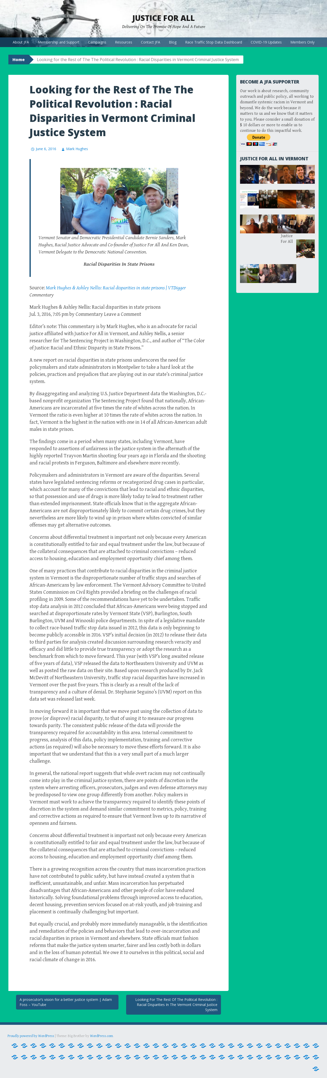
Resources (123, 42)
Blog (172, 42)
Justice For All (163, 18)
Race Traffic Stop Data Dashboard (213, 42)
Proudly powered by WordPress (31, 1036)
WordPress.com (101, 1036)
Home (18, 59)
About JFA (21, 42)
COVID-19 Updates (266, 42)
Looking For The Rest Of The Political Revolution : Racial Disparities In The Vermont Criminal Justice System (176, 1004)
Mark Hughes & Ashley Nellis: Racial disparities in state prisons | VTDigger (116, 288)
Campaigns (97, 42)
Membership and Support (58, 42)
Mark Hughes (77, 148)
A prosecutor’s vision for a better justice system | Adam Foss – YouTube (66, 1002)
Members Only (302, 42)
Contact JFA (150, 42)
